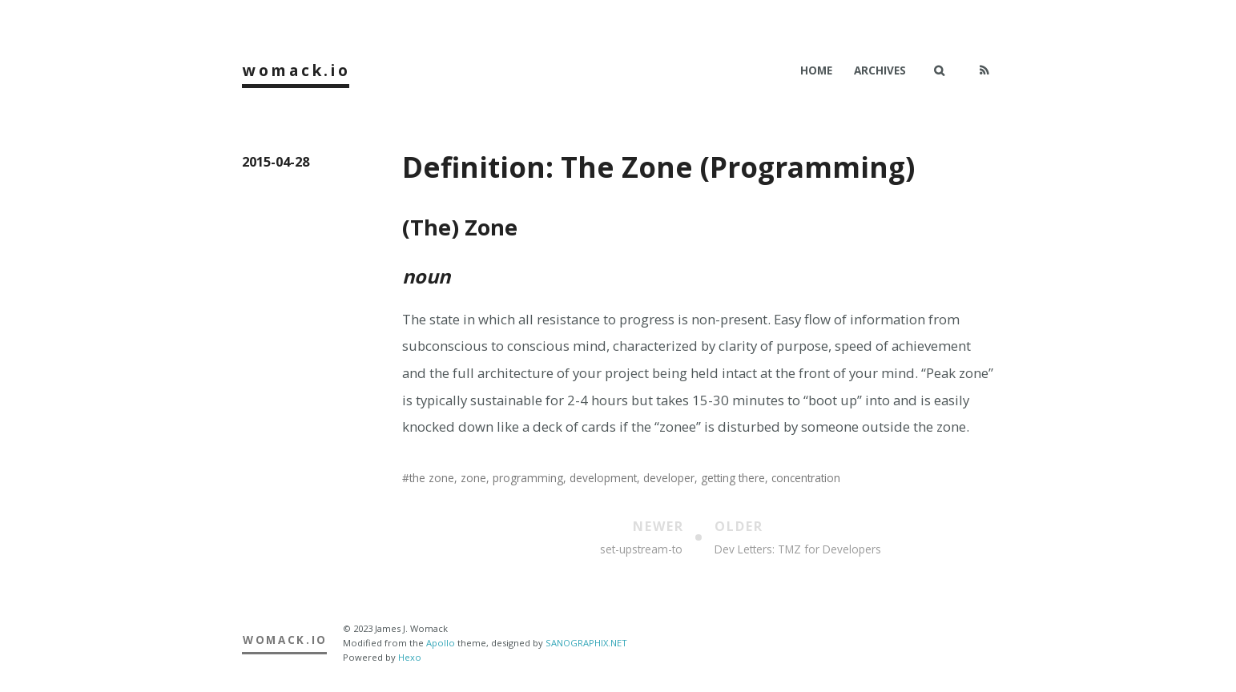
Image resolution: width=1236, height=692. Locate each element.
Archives (880, 70)
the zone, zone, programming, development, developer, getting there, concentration (624, 477)
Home (816, 70)
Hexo (409, 657)
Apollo (440, 643)
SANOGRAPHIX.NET (586, 643)
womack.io (297, 70)
